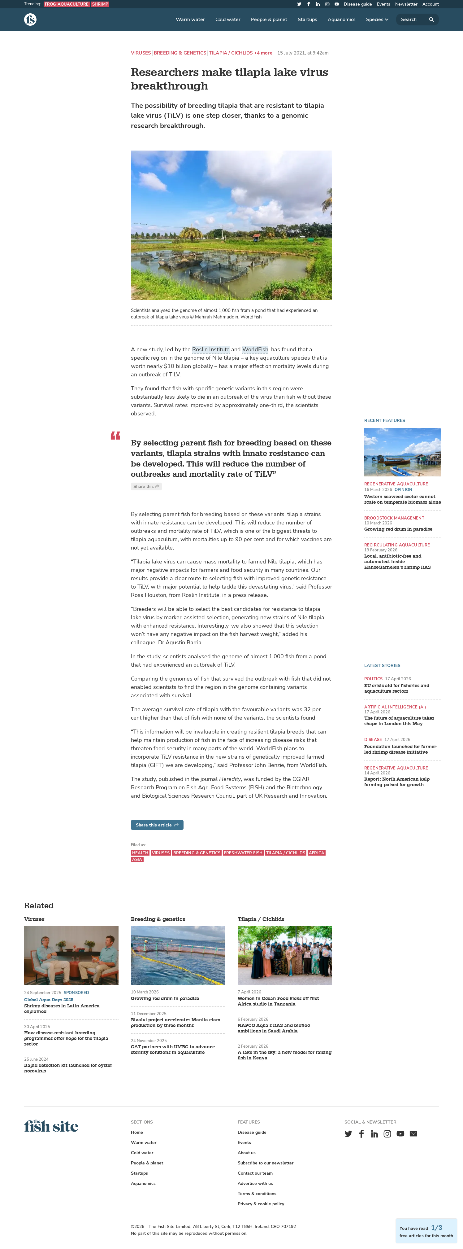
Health (140, 853)
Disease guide (358, 4)
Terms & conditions (257, 1194)
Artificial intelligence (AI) (395, 707)
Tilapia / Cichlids (231, 53)
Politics (373, 678)
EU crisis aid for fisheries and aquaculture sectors (396, 688)
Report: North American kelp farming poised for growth (397, 782)
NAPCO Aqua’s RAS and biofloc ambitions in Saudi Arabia (274, 1028)
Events (383, 4)
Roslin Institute (211, 349)
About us (247, 1153)
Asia (137, 859)
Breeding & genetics (180, 53)
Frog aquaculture (67, 4)
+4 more (263, 53)
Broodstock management (394, 518)
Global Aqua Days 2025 (48, 999)
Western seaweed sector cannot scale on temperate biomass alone (402, 499)
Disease (373, 739)
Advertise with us (255, 1183)
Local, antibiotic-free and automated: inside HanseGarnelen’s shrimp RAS (397, 562)
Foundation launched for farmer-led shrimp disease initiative (400, 749)
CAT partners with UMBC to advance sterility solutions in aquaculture (173, 1049)
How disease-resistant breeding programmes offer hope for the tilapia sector (66, 1038)
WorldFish (255, 349)
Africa (316, 853)
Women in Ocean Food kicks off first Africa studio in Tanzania (278, 1001)
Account (430, 4)
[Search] (417, 19)
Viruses (141, 53)
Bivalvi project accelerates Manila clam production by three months (175, 1022)
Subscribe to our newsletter (265, 1163)
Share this (146, 486)
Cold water (227, 19)
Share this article (157, 825)
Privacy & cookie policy (261, 1204)
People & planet (269, 19)
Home (137, 1132)
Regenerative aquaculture (396, 484)
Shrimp (100, 4)
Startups (307, 19)
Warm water (190, 19)
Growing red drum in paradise (398, 529)
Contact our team (255, 1173)
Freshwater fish (243, 853)
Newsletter (406, 4)
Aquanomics (342, 19)
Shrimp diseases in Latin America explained (62, 1009)
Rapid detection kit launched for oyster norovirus (68, 1068)
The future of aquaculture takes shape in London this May (399, 721)
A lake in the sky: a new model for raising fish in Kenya (285, 1055)
